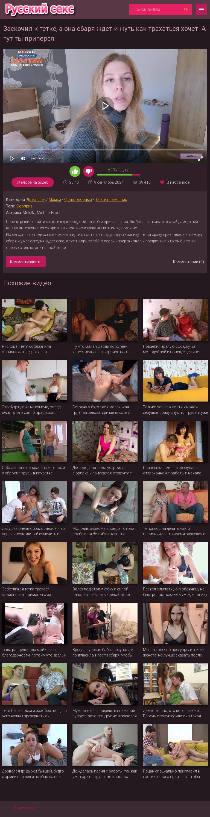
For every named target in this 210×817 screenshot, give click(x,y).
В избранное (178, 182)
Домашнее (36, 199)
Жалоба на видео (32, 182)
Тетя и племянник (111, 199)
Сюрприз (24, 206)
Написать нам (24, 808)
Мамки (55, 199)
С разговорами (78, 199)
